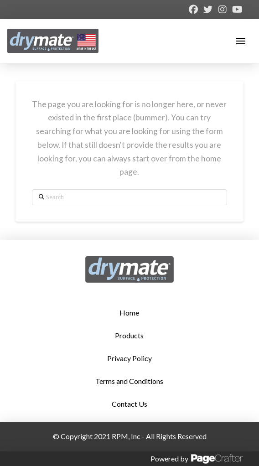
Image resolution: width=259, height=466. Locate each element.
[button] (241, 41)
